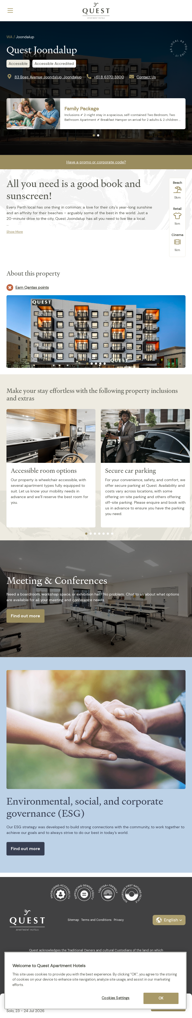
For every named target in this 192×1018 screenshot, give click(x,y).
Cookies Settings (115, 998)
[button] (169, 920)
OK (161, 998)
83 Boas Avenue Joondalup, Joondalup (48, 77)
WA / (10, 36)
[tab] (94, 135)
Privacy (119, 920)
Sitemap (73, 920)
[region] (95, 980)
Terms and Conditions (96, 920)
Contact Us (146, 77)
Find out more (25, 616)
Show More (14, 232)
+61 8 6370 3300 (109, 77)
